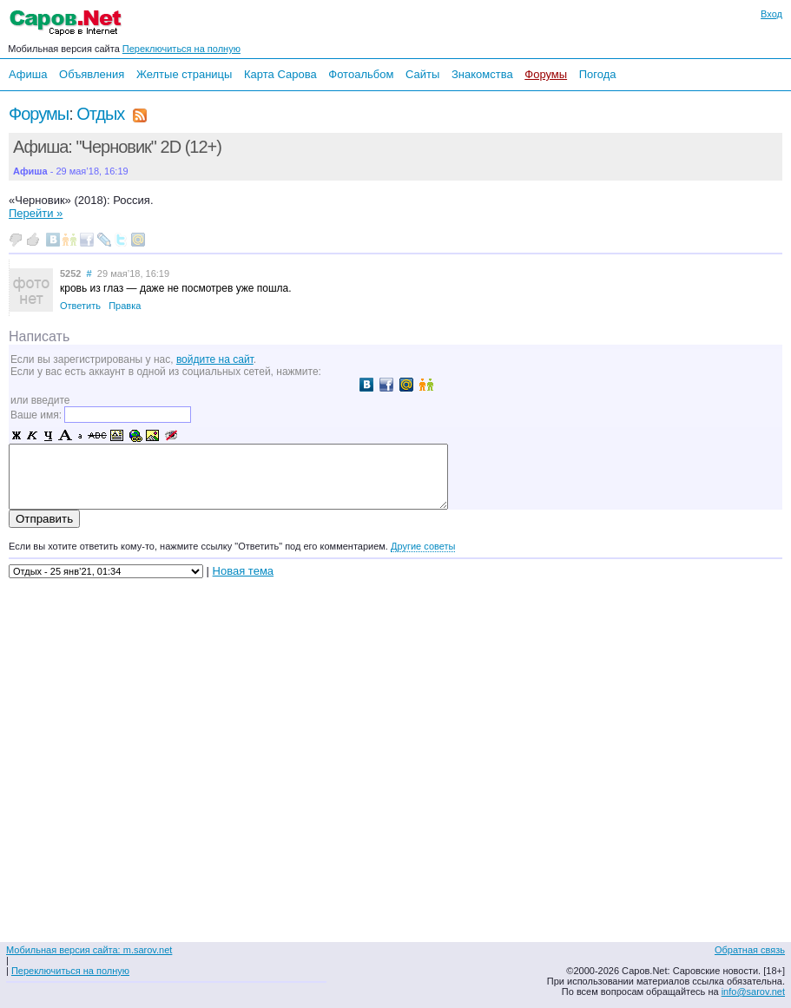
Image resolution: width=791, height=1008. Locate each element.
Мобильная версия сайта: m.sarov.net (89, 950)
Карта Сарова (280, 74)
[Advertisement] (678, 751)
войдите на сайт (215, 359)
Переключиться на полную (181, 48)
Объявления (91, 74)
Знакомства (482, 74)
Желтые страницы (184, 74)
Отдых (100, 113)
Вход (771, 14)
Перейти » (36, 213)
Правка (125, 305)
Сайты (422, 74)
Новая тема (243, 570)
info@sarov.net (753, 991)
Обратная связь (750, 950)
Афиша (28, 74)
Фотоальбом (360, 74)
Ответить (80, 305)
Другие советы (423, 546)
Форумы (545, 74)
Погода (597, 74)
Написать (39, 336)
